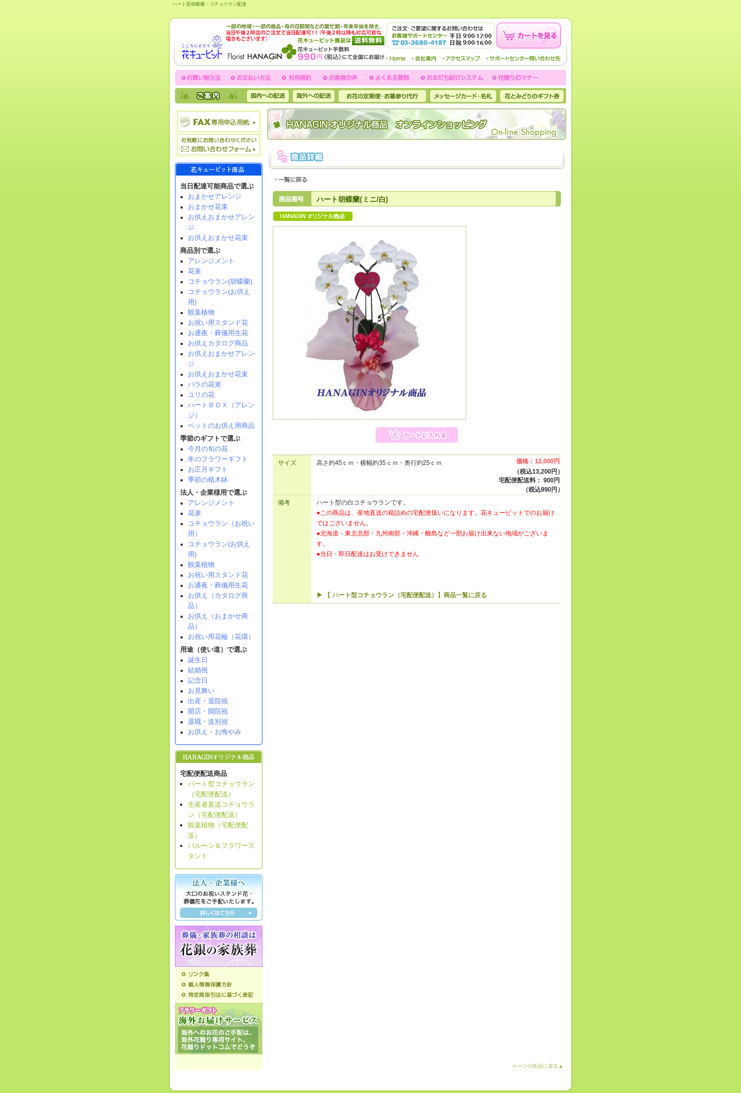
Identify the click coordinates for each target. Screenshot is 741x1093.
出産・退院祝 (208, 701)
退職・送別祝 (208, 721)
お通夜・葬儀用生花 (218, 333)
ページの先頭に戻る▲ (537, 1066)
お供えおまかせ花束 (218, 237)
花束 (194, 271)
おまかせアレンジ (214, 196)
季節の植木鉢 (208, 479)
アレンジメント (211, 261)
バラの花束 (204, 384)
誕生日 (198, 660)
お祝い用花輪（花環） (221, 636)
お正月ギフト (208, 469)
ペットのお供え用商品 (221, 425)
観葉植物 (201, 312)
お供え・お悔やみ (214, 732)
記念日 (198, 680)
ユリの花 (201, 394)
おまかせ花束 (208, 207)
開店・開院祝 (208, 711)
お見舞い (201, 691)
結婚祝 (198, 670)
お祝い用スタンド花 (218, 322)
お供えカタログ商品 (218, 343)
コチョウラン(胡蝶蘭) (220, 281)
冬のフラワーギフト (218, 459)
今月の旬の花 (208, 449)
